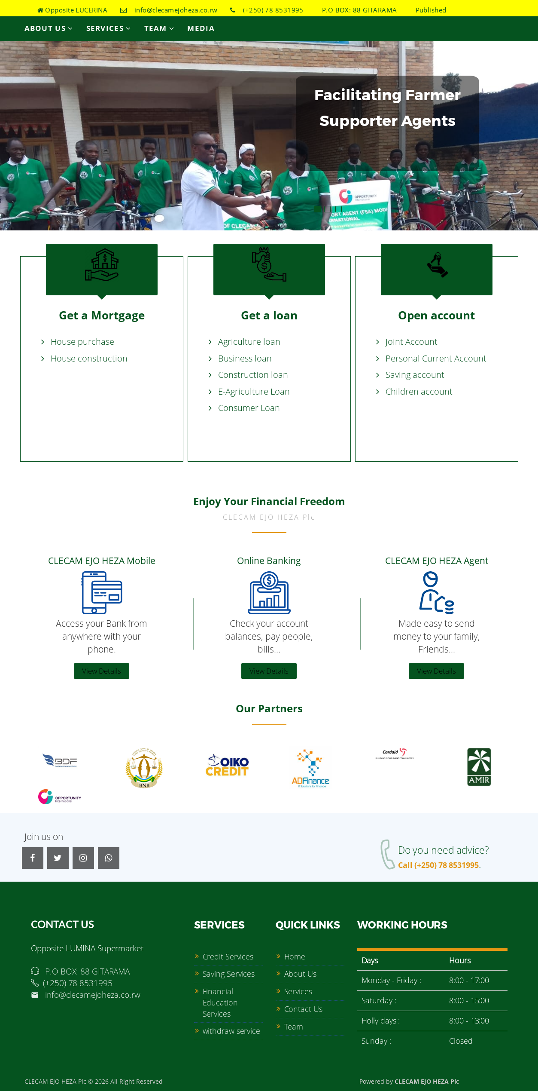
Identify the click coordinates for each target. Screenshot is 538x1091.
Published (428, 10)
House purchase (82, 341)
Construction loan (253, 374)
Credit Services (228, 956)
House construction (89, 358)
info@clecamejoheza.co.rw (169, 10)
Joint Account (412, 341)
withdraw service (231, 1031)
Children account (419, 391)
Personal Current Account (436, 358)
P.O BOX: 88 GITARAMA (356, 10)
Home (295, 956)
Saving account (415, 374)
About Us (48, 28)
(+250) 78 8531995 (267, 10)
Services (108, 28)
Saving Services (229, 973)
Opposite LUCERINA (72, 10)
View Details (101, 671)
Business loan (245, 358)
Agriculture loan (249, 341)
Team (159, 28)
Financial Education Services (220, 1002)
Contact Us (303, 1009)
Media (201, 28)
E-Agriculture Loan (254, 391)
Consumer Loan (249, 408)
